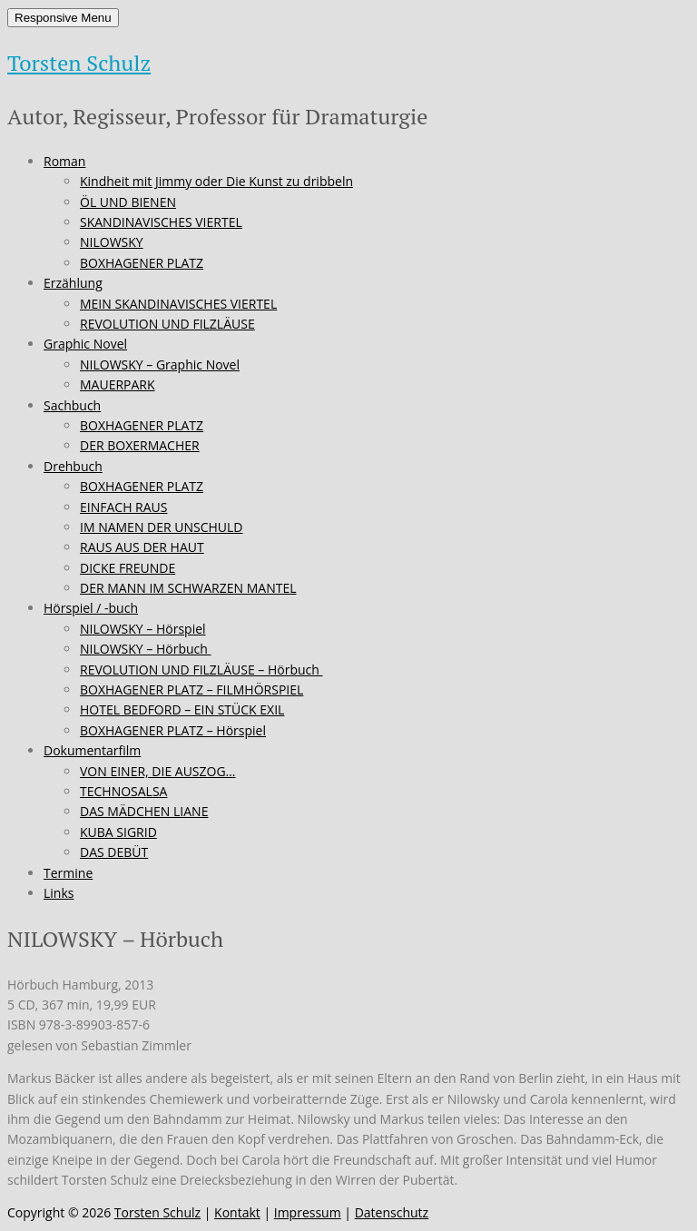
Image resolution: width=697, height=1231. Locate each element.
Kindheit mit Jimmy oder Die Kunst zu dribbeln (216, 181)
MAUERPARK (117, 384)
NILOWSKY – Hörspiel (143, 628)
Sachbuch (72, 405)
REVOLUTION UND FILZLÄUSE (167, 323)
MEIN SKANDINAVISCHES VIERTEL (178, 303)
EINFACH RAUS (123, 507)
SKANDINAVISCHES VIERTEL (161, 222)
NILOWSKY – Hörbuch (145, 648)
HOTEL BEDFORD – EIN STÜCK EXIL (182, 709)
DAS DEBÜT (114, 852)
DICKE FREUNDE (127, 567)
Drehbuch (73, 466)
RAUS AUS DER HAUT (142, 547)
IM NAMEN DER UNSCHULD (161, 527)
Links (59, 892)
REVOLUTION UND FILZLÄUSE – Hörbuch (201, 669)
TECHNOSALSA (123, 791)
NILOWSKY (111, 242)
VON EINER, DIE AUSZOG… (158, 771)
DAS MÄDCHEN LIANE (144, 811)
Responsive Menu (63, 18)
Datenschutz (391, 1212)
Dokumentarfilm (92, 750)
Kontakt (237, 1212)
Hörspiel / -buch (91, 607)
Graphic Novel (85, 343)
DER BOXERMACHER (140, 445)
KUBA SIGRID (118, 832)
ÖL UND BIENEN (128, 202)
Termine (68, 872)
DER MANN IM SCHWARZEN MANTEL (188, 587)
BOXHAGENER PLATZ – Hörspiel (173, 730)
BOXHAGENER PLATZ (141, 262)
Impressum (307, 1212)
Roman (64, 161)
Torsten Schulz (79, 62)
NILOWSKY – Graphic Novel (160, 364)
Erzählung (73, 282)
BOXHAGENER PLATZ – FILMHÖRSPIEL (191, 689)
